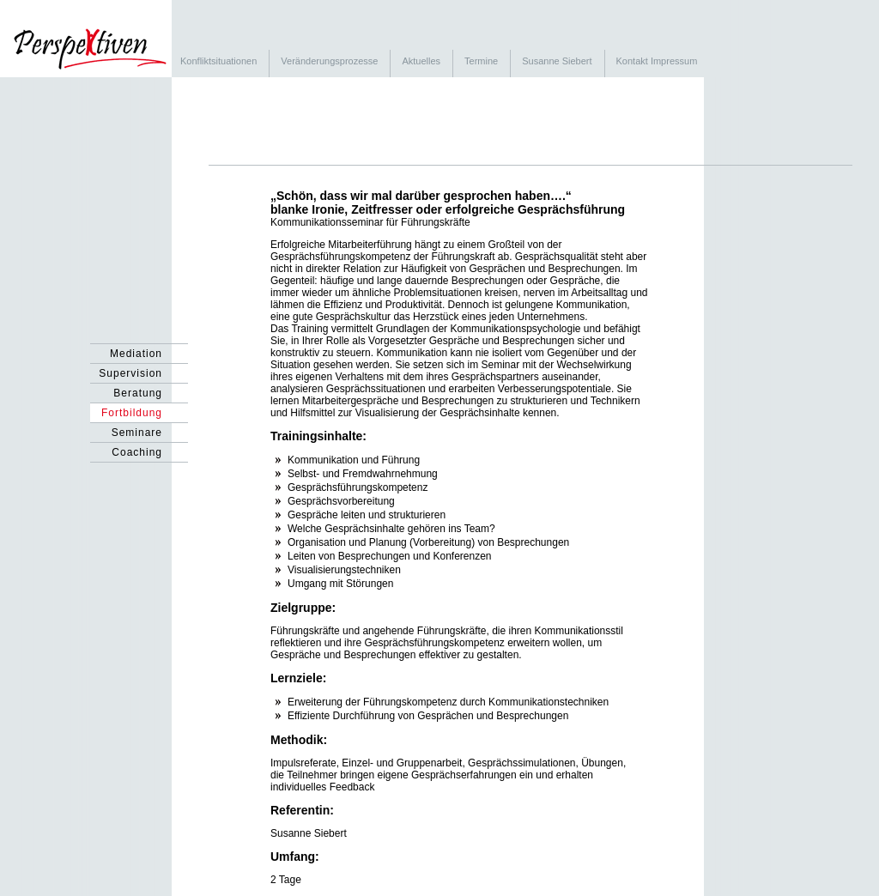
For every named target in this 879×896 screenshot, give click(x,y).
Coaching (137, 452)
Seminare (137, 433)
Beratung (137, 393)
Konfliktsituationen (218, 61)
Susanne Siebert (556, 61)
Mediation (136, 354)
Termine (481, 61)
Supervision (130, 373)
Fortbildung (131, 413)
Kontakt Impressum (657, 61)
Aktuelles (421, 61)
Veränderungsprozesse (329, 61)
